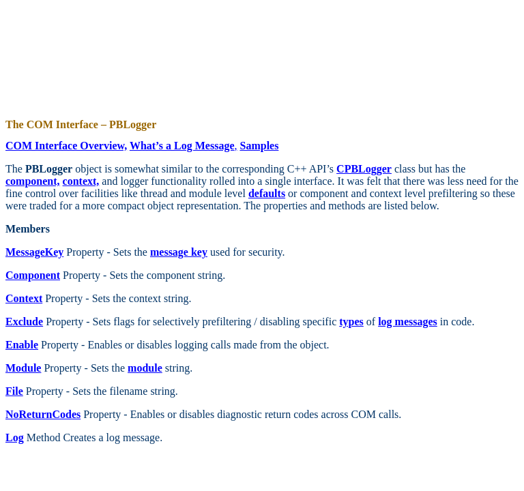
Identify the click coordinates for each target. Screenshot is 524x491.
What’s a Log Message (182, 145)
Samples (259, 145)
